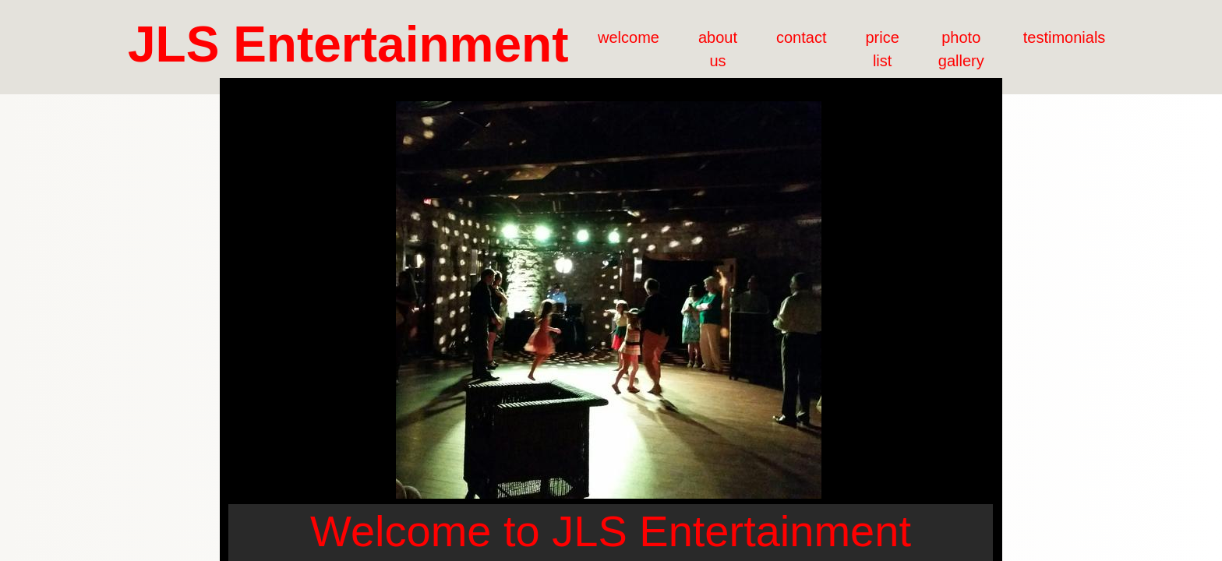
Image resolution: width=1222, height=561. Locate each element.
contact (801, 37)
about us (717, 49)
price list (882, 49)
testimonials (1064, 37)
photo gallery (961, 49)
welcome (628, 37)
